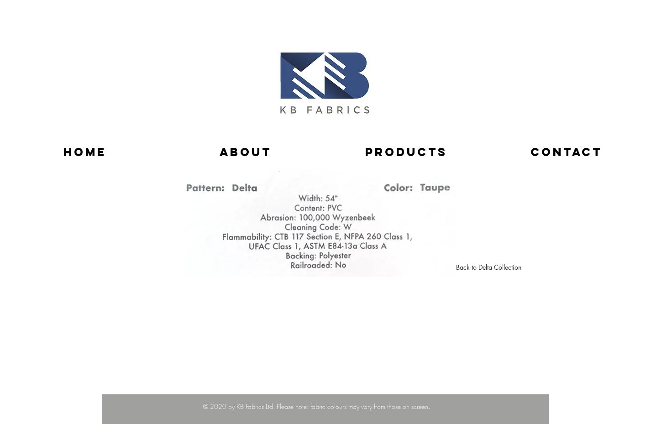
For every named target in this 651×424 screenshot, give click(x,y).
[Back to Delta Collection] (489, 267)
